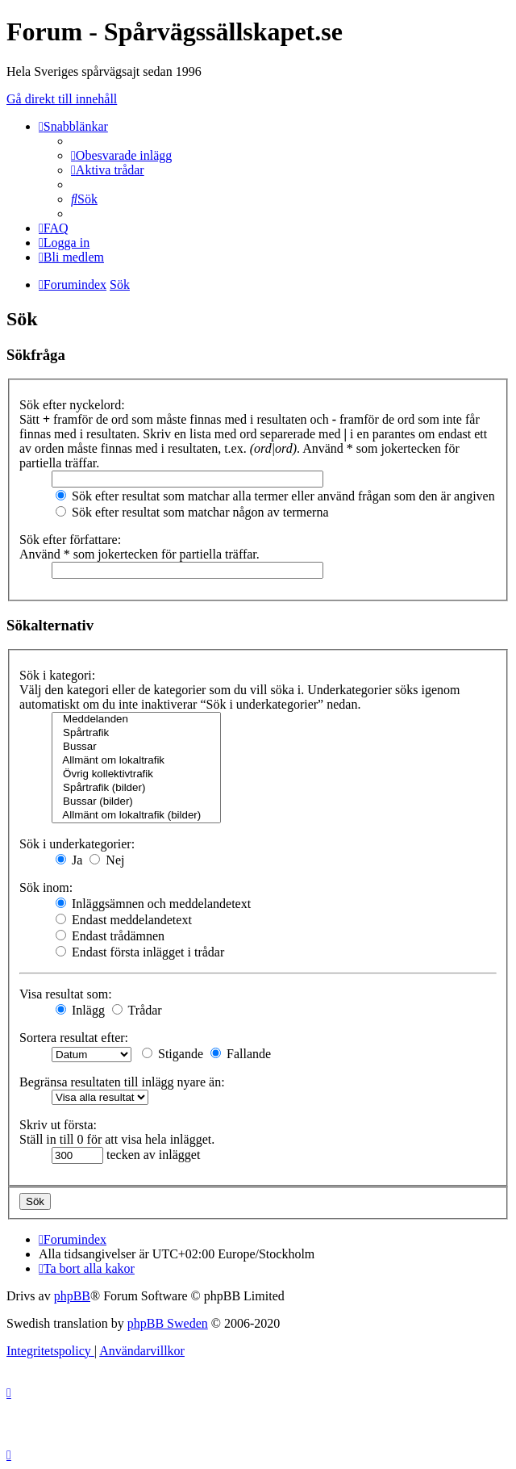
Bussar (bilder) (136, 802)
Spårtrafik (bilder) (136, 788)
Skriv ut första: (58, 1125)
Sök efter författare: (70, 539)
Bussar (136, 747)
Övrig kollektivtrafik (136, 774)
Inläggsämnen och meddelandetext (153, 903)
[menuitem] (121, 155)
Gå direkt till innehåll (61, 99)
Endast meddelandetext (124, 920)
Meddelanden (136, 719)
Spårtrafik (136, 733)
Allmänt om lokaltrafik (136, 761)
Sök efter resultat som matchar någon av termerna (192, 512)
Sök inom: (46, 887)
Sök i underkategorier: (77, 844)
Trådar (137, 1010)
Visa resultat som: (65, 994)
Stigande (172, 1054)
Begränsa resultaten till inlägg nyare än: (122, 1082)
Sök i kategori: (57, 675)
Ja (69, 860)
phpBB (72, 1296)
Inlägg (80, 1010)
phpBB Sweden (167, 1323)
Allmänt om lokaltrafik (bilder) (136, 815)
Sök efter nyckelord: (72, 405)
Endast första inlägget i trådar (140, 952)
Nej (106, 860)
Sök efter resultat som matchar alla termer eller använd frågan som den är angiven (275, 496)
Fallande (240, 1054)
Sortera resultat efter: (73, 1037)
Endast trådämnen (110, 936)
